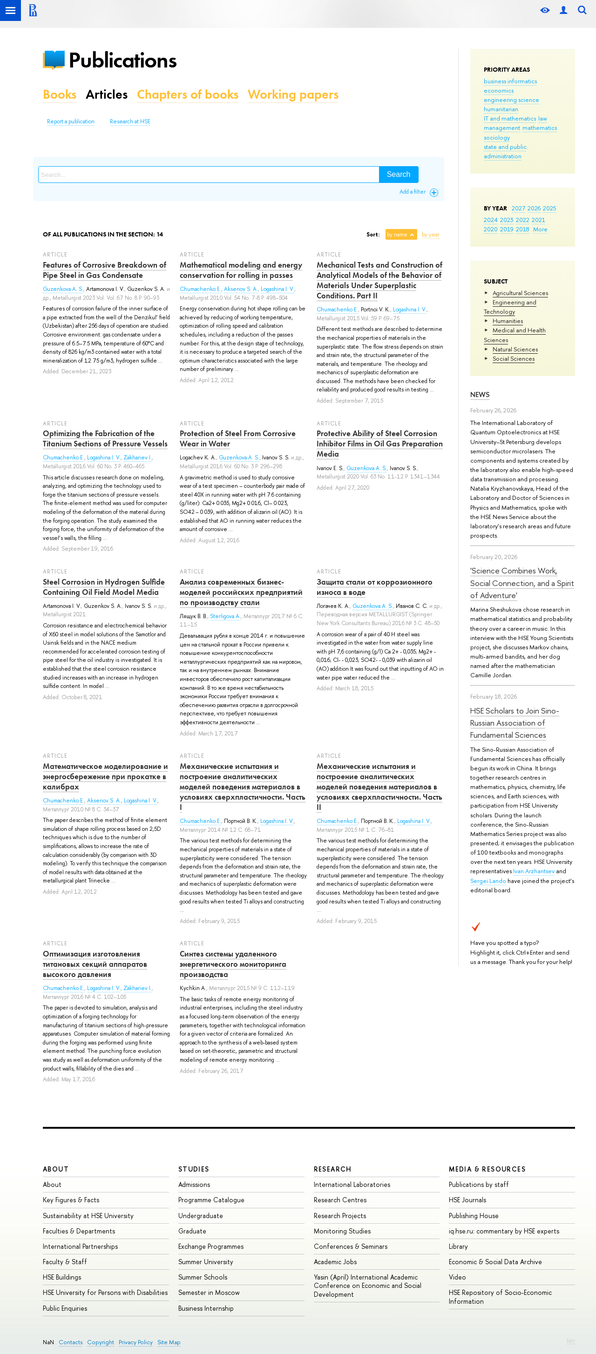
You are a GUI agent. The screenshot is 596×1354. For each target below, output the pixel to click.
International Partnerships (80, 1246)
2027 (518, 208)
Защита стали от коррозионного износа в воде (375, 587)
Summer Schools (202, 1277)
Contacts (70, 1342)
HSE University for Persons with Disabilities (105, 1292)
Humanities (508, 321)
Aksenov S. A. (241, 289)
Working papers (293, 94)
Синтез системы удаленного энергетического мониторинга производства (233, 964)
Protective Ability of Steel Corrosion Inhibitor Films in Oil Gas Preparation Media (380, 443)
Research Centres (340, 1199)
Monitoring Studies (342, 1230)
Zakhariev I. (137, 457)
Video (457, 1277)
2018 (522, 229)
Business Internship (206, 1308)
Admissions (194, 1184)
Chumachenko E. (200, 289)
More (540, 229)
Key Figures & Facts (71, 1199)
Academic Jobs (335, 1261)
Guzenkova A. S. (63, 289)
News (480, 394)
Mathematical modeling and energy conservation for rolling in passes (241, 270)
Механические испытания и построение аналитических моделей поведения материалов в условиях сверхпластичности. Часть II (379, 786)
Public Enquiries (65, 1308)
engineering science (511, 99)
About (56, 1169)
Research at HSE (130, 121)
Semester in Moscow (209, 1292)
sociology (497, 137)
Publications (122, 60)
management (502, 127)
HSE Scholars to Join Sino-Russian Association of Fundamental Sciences (514, 723)
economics (499, 90)
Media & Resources (487, 1169)
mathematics (539, 127)
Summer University (205, 1261)
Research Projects (340, 1215)
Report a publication (71, 121)
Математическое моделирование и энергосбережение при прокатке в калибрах (105, 776)
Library (458, 1246)
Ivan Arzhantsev (534, 871)
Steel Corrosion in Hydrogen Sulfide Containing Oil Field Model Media (104, 587)
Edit (571, 1340)
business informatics (510, 81)
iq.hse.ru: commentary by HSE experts (504, 1230)
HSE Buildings (62, 1277)
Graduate (192, 1230)
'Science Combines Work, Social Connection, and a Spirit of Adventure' (522, 582)
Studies (194, 1169)
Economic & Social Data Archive (495, 1261)
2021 (538, 220)
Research (333, 1169)
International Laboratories (352, 1184)
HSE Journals (467, 1199)
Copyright (100, 1342)
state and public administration (505, 151)
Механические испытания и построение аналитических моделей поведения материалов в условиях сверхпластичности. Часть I (242, 786)
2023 (507, 220)
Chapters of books (187, 94)
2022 (522, 220)
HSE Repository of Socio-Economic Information (500, 1296)
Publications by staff (479, 1184)
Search (399, 174)
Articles (107, 94)
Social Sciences (514, 358)
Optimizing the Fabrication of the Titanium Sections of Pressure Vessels (105, 438)
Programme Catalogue (211, 1199)
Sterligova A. (225, 616)
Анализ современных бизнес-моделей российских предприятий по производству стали (241, 592)
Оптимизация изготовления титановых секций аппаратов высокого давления (95, 964)
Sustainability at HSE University (88, 1215)
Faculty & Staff (65, 1261)
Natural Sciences (515, 349)
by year (431, 234)
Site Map (169, 1342)
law (542, 118)
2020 (491, 229)
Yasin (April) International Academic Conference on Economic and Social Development (367, 1285)
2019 (507, 229)
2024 (491, 220)
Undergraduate (200, 1215)
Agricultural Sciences (520, 293)
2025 (549, 208)
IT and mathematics (510, 118)
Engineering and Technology (510, 307)
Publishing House (474, 1215)
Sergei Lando (488, 880)
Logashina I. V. (277, 289)
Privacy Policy (136, 1342)
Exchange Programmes (211, 1246)
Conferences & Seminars (350, 1246)
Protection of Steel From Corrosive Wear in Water (238, 438)
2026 (534, 208)
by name (397, 234)
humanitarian (501, 109)
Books (59, 94)
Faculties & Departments (79, 1230)
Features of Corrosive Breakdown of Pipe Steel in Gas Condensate (104, 270)
